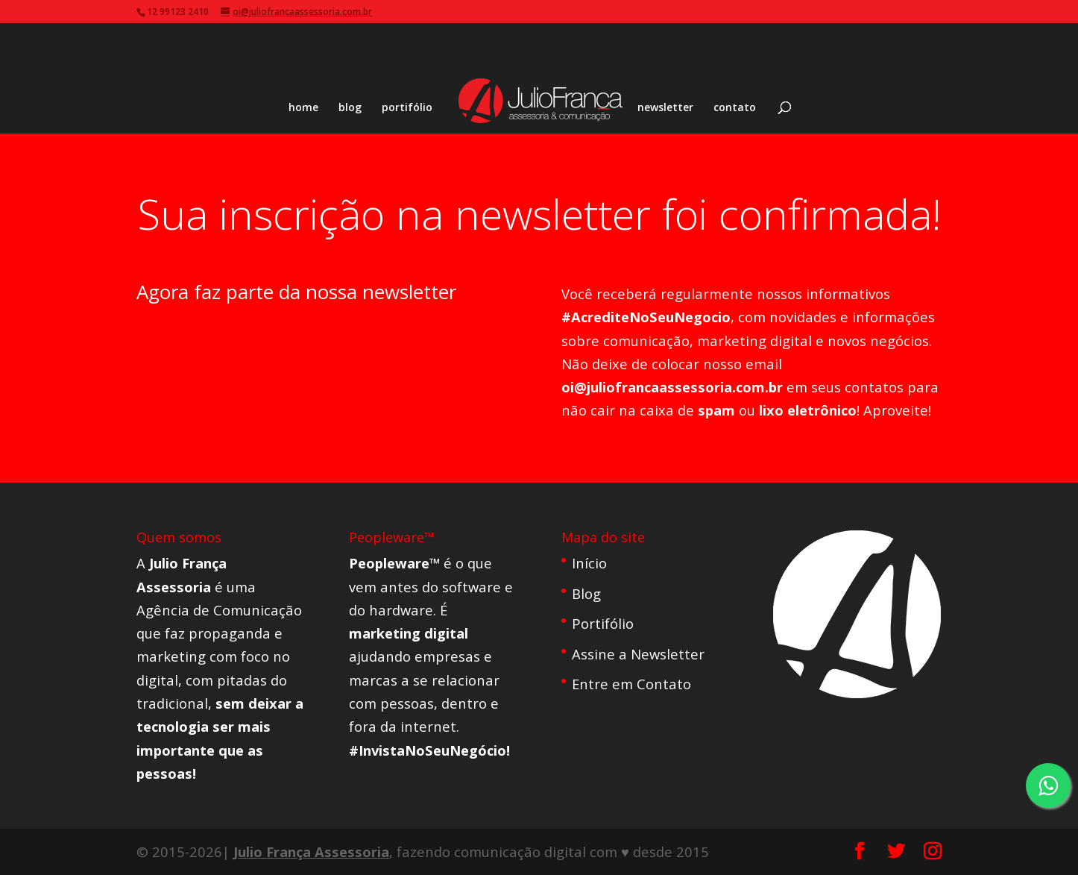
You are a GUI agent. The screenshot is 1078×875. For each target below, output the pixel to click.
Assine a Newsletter (638, 654)
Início (589, 562)
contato (734, 108)
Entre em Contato (631, 683)
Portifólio (603, 623)
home (303, 108)
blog (350, 108)
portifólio (407, 108)
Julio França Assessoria (311, 851)
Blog (586, 593)
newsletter (665, 108)
